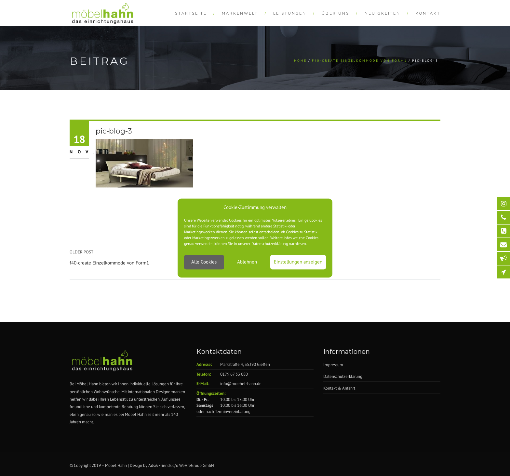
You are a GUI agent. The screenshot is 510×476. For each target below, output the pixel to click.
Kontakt (428, 13)
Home (300, 60)
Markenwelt (240, 13)
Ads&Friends (159, 465)
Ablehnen (247, 262)
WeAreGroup (190, 465)
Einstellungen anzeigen (298, 262)
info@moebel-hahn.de (241, 383)
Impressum (333, 364)
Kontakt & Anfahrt (339, 388)
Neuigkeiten (382, 13)
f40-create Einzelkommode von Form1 (359, 60)
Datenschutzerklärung (342, 376)
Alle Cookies (204, 262)
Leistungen (289, 13)
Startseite (191, 13)
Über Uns (335, 13)
